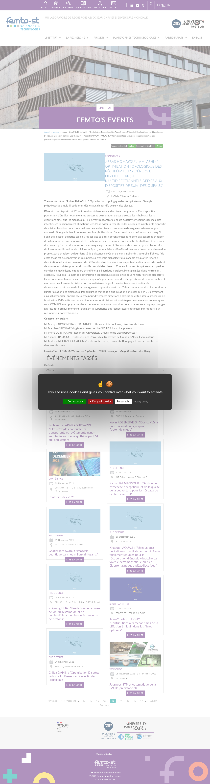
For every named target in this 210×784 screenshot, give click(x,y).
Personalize (124, 401)
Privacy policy (140, 401)
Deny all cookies (100, 401)
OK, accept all (74, 401)
